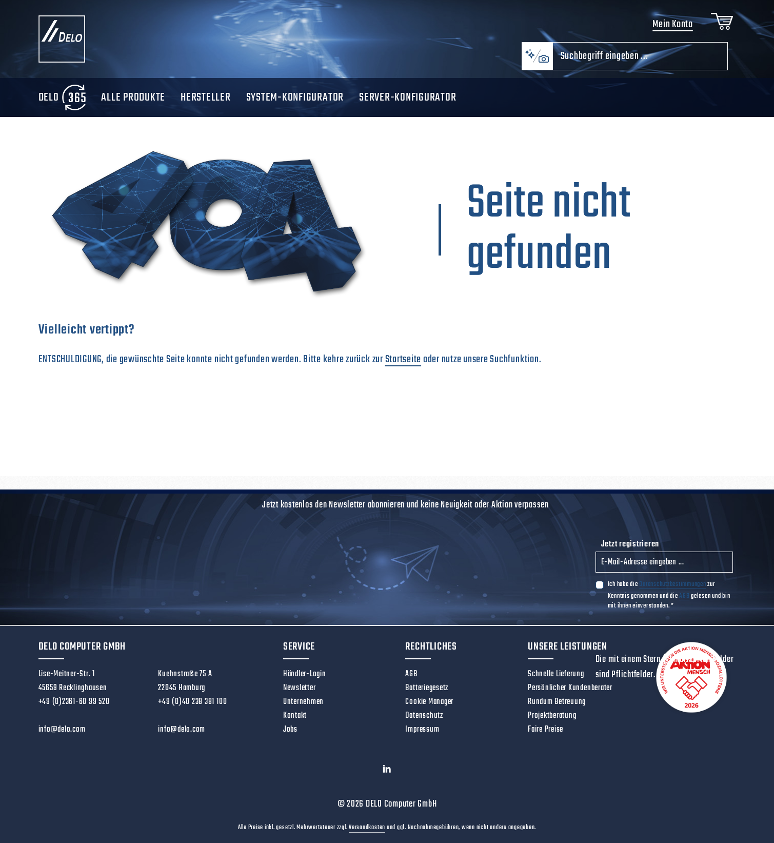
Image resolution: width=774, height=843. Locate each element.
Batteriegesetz (426, 688)
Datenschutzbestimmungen (672, 584)
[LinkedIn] (387, 772)
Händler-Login (304, 674)
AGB (684, 596)
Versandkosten (367, 827)
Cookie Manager (429, 702)
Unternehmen (303, 702)
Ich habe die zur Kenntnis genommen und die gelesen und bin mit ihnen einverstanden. (669, 595)
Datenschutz (424, 715)
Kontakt (295, 715)
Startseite (403, 359)
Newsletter (299, 688)
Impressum (422, 729)
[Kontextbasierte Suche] (537, 56)
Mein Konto (672, 24)
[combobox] (640, 56)
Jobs (290, 729)
